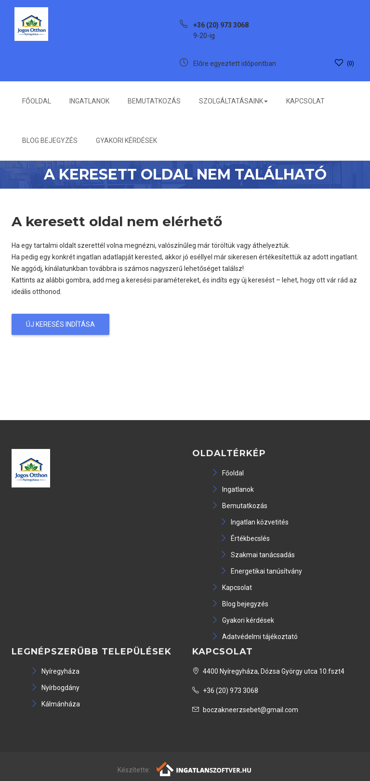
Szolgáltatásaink (233, 101)
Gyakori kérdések (126, 140)
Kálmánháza (55, 704)
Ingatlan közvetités (254, 522)
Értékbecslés (245, 538)
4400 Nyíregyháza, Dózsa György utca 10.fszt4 (268, 671)
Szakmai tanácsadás (257, 555)
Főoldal (36, 101)
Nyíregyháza (55, 671)
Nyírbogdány (55, 687)
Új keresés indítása (60, 324)
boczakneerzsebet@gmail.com (245, 710)
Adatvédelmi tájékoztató (254, 636)
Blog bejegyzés (50, 140)
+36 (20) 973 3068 (225, 690)
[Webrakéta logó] (204, 768)
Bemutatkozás (154, 101)
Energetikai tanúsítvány (261, 571)
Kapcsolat (305, 101)
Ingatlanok (89, 101)
